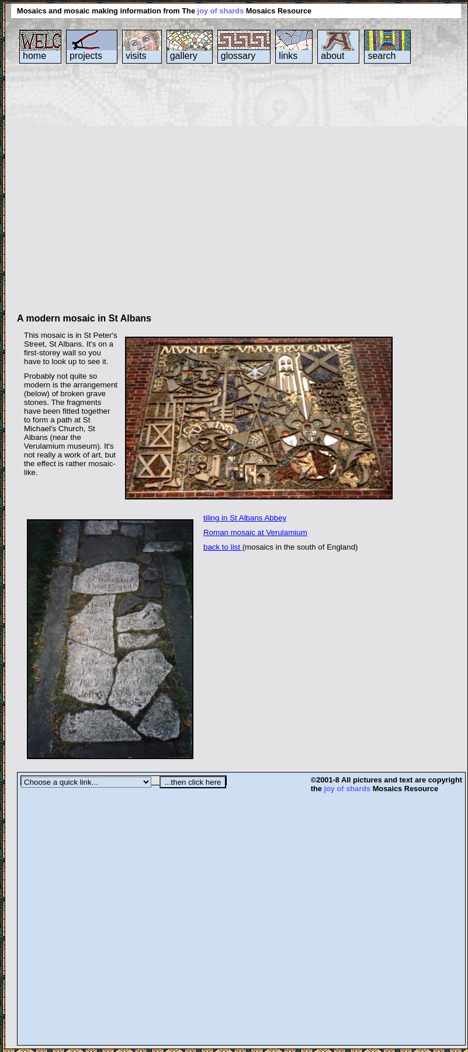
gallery (183, 56)
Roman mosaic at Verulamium (255, 532)
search (382, 56)
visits (136, 56)
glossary (238, 56)
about (332, 56)
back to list (222, 547)
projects (86, 56)
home (34, 56)
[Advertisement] (109, 193)
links (288, 56)
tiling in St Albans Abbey (244, 517)
